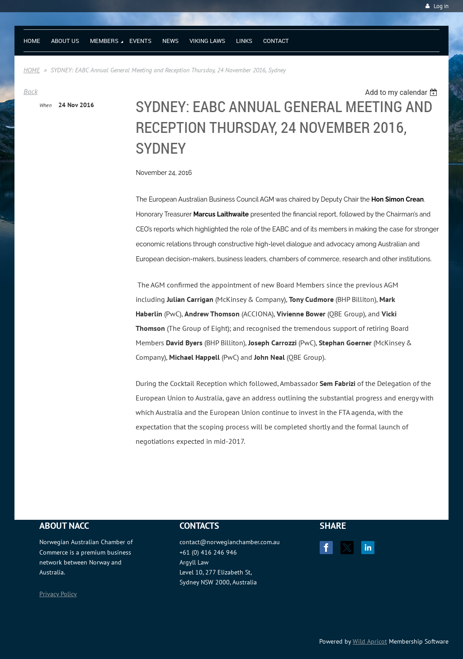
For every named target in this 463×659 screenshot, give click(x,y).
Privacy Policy (58, 594)
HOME (32, 70)
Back (31, 91)
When (45, 105)
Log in (441, 6)
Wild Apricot (370, 641)
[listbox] (402, 92)
